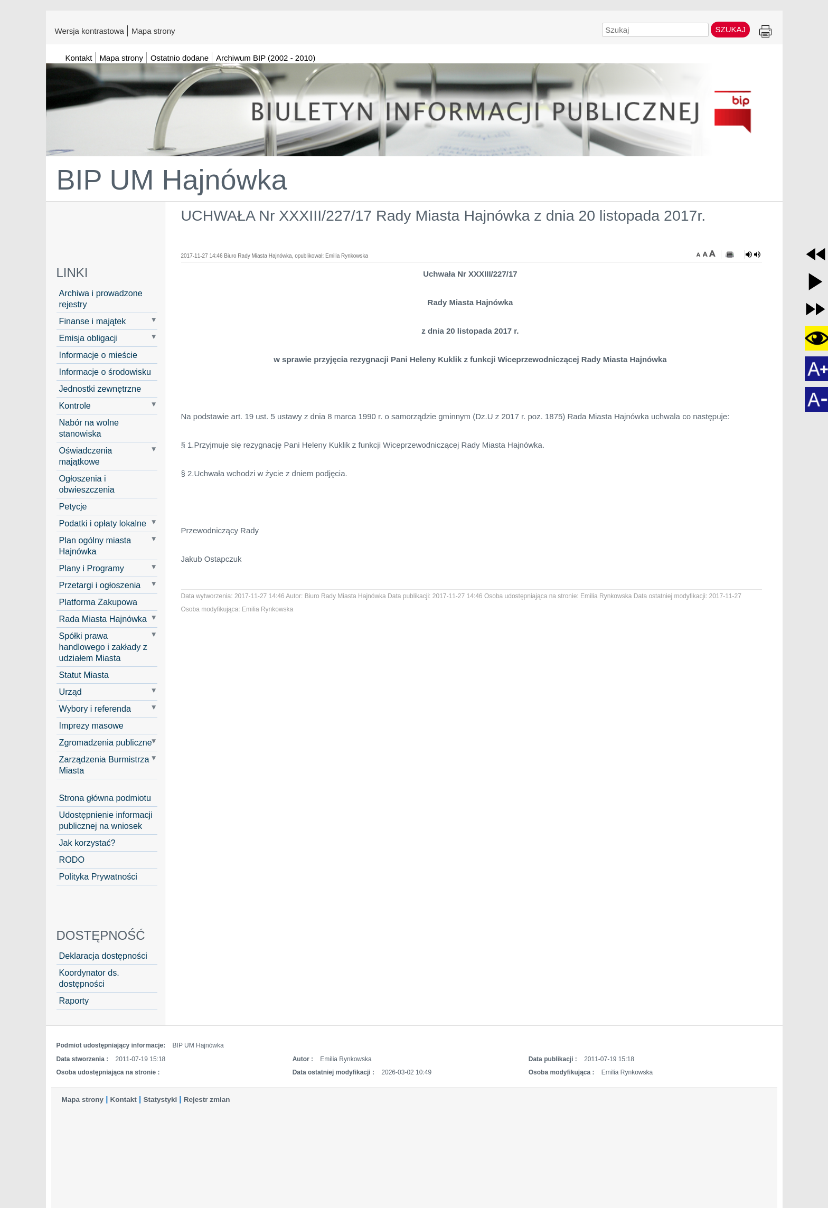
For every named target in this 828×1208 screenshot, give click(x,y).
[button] (815, 254)
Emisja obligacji (88, 338)
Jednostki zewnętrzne (100, 388)
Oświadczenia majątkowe (85, 456)
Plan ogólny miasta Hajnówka (95, 545)
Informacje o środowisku (105, 371)
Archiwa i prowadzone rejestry (101, 298)
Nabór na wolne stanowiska (89, 428)
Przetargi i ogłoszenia (100, 585)
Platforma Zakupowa (98, 602)
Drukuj (765, 32)
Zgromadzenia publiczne (105, 742)
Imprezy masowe (91, 725)
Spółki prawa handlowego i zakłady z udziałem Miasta (103, 647)
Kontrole (75, 405)
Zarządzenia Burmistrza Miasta (104, 764)
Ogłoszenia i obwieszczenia (87, 484)
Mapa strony (153, 30)
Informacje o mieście (98, 355)
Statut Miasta (84, 675)
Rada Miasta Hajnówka (103, 619)
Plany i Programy (91, 568)
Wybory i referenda (95, 708)
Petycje (73, 506)
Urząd (70, 691)
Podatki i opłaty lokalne (103, 523)
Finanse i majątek (92, 321)
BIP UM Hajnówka (172, 179)
